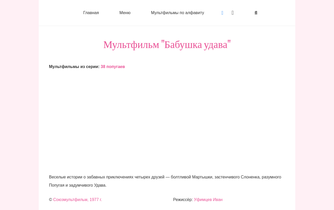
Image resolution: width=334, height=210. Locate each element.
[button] (256, 12)
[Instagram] (233, 13)
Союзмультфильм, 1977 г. (77, 199)
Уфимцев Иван (208, 199)
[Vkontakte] (222, 13)
